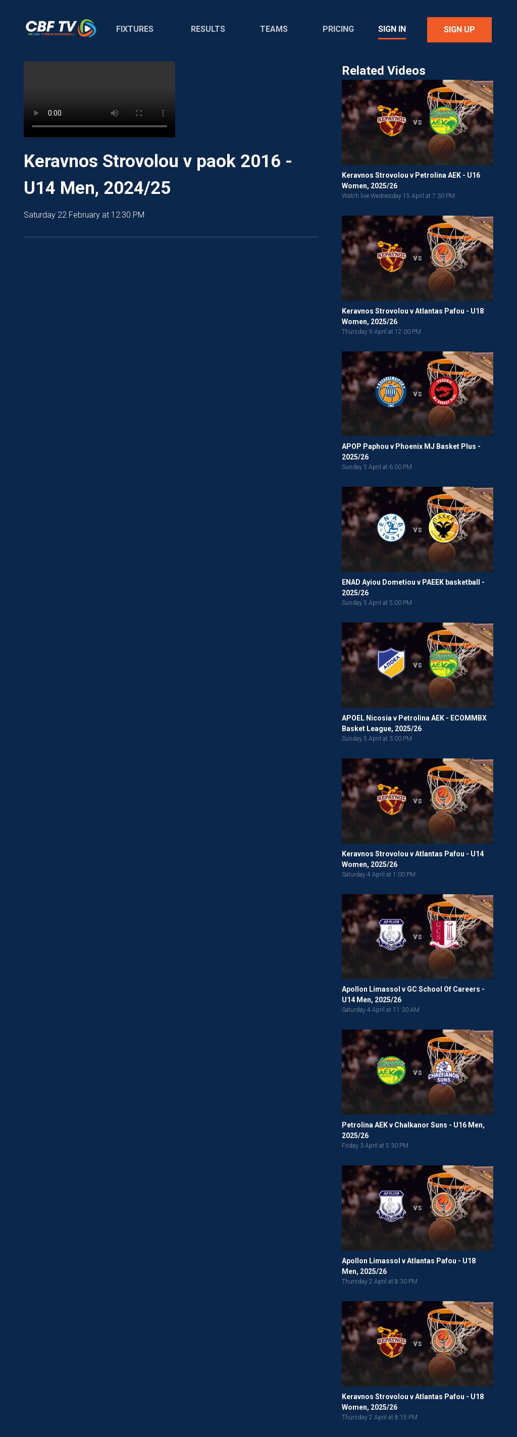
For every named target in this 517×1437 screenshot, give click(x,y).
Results (208, 29)
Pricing (338, 29)
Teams (274, 29)
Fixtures (134, 29)
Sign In (392, 29)
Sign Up (459, 29)
